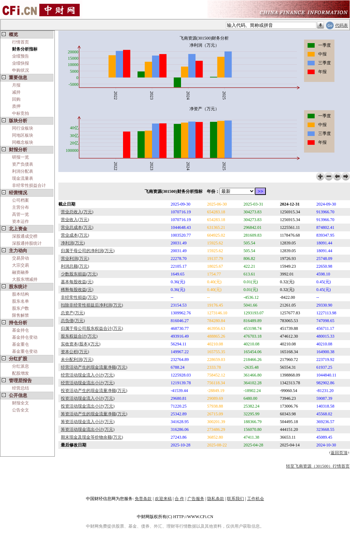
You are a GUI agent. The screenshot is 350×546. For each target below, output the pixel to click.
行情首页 (20, 42)
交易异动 (20, 258)
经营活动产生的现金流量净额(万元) (94, 367)
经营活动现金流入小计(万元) (88, 375)
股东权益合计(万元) (79, 336)
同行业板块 (22, 128)
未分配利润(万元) (77, 359)
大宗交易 (20, 265)
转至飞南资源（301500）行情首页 (318, 466)
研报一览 (20, 157)
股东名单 (20, 301)
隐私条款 (215, 498)
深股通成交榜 (24, 236)
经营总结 (20, 388)
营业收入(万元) (75, 219)
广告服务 (195, 498)
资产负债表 (22, 164)
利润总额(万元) (75, 266)
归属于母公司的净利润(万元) (88, 250)
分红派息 (20, 366)
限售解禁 (20, 315)
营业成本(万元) (75, 235)
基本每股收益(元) (77, 281)
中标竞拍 (20, 113)
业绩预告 (20, 56)
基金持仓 (20, 330)
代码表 (341, 25)
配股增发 (20, 373)
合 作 (179, 498)
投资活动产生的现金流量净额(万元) (94, 390)
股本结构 (20, 294)
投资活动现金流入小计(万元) (88, 398)
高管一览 (20, 214)
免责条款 (143, 498)
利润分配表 (22, 171)
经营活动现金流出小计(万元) (88, 382)
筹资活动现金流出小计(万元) (88, 429)
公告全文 (20, 410)
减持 (16, 92)
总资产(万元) (73, 312)
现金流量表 (22, 178)
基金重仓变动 (24, 351)
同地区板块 (22, 135)
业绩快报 (20, 63)
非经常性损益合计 (29, 185)
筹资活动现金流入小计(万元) (88, 421)
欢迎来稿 (163, 498)
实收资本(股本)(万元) (80, 344)
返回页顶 (339, 452)
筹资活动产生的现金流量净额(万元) (94, 413)
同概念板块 (22, 142)
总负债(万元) (73, 320)
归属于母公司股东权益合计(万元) (92, 328)
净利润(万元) (73, 243)
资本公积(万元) (75, 351)
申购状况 (20, 70)
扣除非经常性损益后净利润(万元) (92, 305)
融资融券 (20, 272)
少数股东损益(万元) (79, 274)
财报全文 (20, 402)
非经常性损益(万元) (79, 297)
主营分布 (20, 207)
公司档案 (20, 200)
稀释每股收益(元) (77, 289)
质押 (16, 106)
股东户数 (20, 308)
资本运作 (20, 221)
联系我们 (235, 498)
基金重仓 (20, 344)
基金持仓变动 (24, 337)
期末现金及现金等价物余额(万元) (92, 437)
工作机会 (255, 498)
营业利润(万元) (75, 258)
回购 (16, 99)
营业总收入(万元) (77, 211)
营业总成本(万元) (77, 227)
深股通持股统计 (27, 243)
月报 (16, 85)
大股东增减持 (24, 279)
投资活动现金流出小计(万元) (88, 406)
